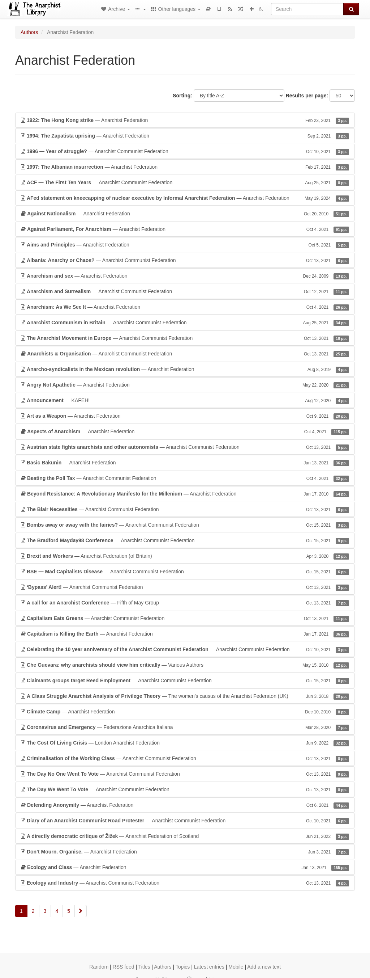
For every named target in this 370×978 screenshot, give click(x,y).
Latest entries (209, 967)
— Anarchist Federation (185, 120)
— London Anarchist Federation (185, 742)
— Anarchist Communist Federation (185, 151)
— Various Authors (185, 665)
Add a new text (264, 967)
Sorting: (182, 95)
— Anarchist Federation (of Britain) (185, 556)
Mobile (235, 967)
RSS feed (123, 967)
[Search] (307, 9)
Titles (144, 967)
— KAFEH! (185, 400)
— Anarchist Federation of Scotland (185, 836)
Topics (183, 967)
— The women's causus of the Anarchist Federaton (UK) (185, 696)
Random (98, 967)
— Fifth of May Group (185, 602)
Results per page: (307, 95)
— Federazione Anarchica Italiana (185, 727)
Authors (29, 32)
